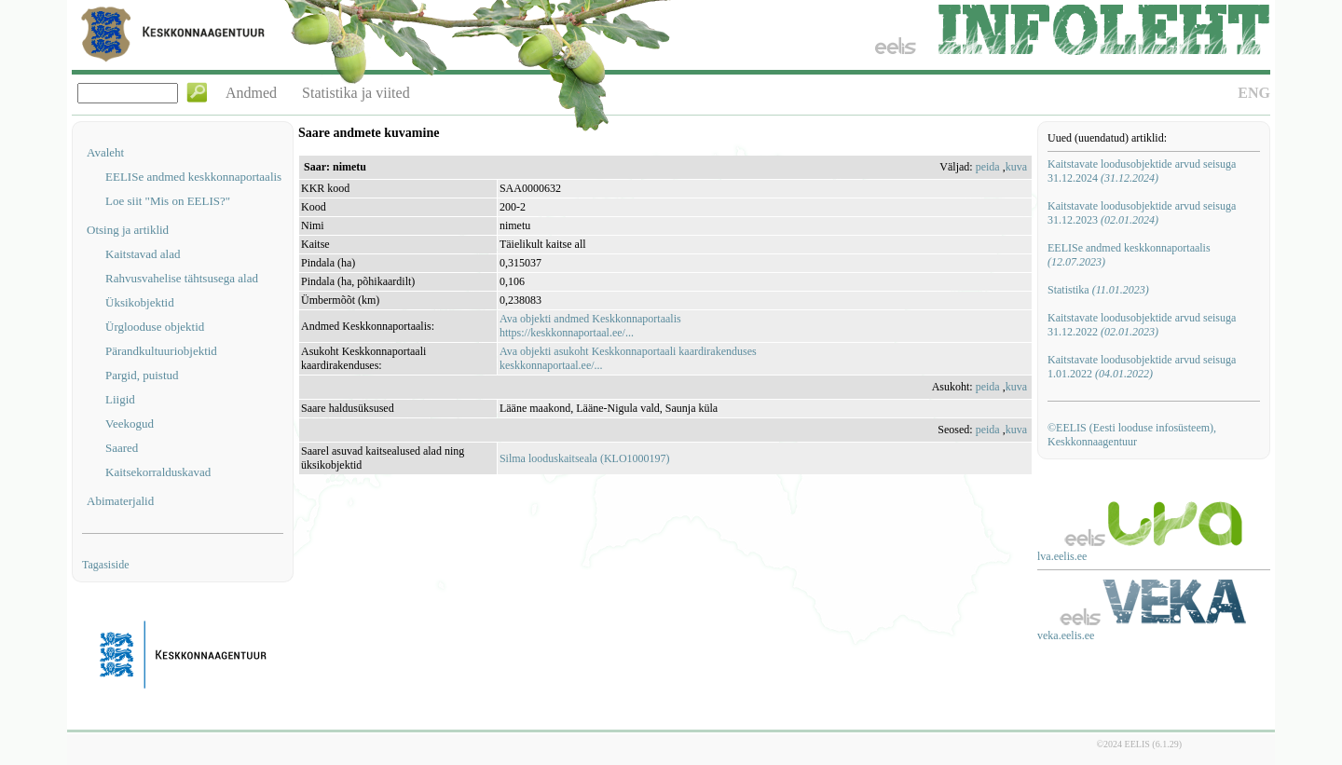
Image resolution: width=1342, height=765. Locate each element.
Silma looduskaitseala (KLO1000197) (585, 458)
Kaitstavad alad (143, 254)
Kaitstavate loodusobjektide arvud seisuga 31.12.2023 (1142, 212)
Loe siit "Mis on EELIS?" (167, 201)
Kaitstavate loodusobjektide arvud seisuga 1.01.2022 (1142, 366)
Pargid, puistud (142, 375)
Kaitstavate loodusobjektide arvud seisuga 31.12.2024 (1142, 170)
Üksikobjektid (139, 302)
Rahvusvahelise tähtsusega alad (181, 278)
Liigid (120, 399)
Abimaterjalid (120, 501)
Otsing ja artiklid (128, 230)
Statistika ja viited (356, 93)
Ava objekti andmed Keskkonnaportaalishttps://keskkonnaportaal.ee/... (590, 325)
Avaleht (105, 152)
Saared (121, 448)
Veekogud (129, 423)
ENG (1254, 93)
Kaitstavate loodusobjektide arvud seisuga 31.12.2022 (1142, 324)
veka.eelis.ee (1065, 635)
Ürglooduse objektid (154, 327)
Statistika (1098, 289)
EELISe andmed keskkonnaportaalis (193, 177)
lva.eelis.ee (1062, 556)
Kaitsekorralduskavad (158, 472)
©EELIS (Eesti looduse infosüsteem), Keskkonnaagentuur (1132, 434)
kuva (1016, 166)
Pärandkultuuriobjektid (161, 351)
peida (988, 166)
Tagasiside (105, 564)
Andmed (251, 93)
